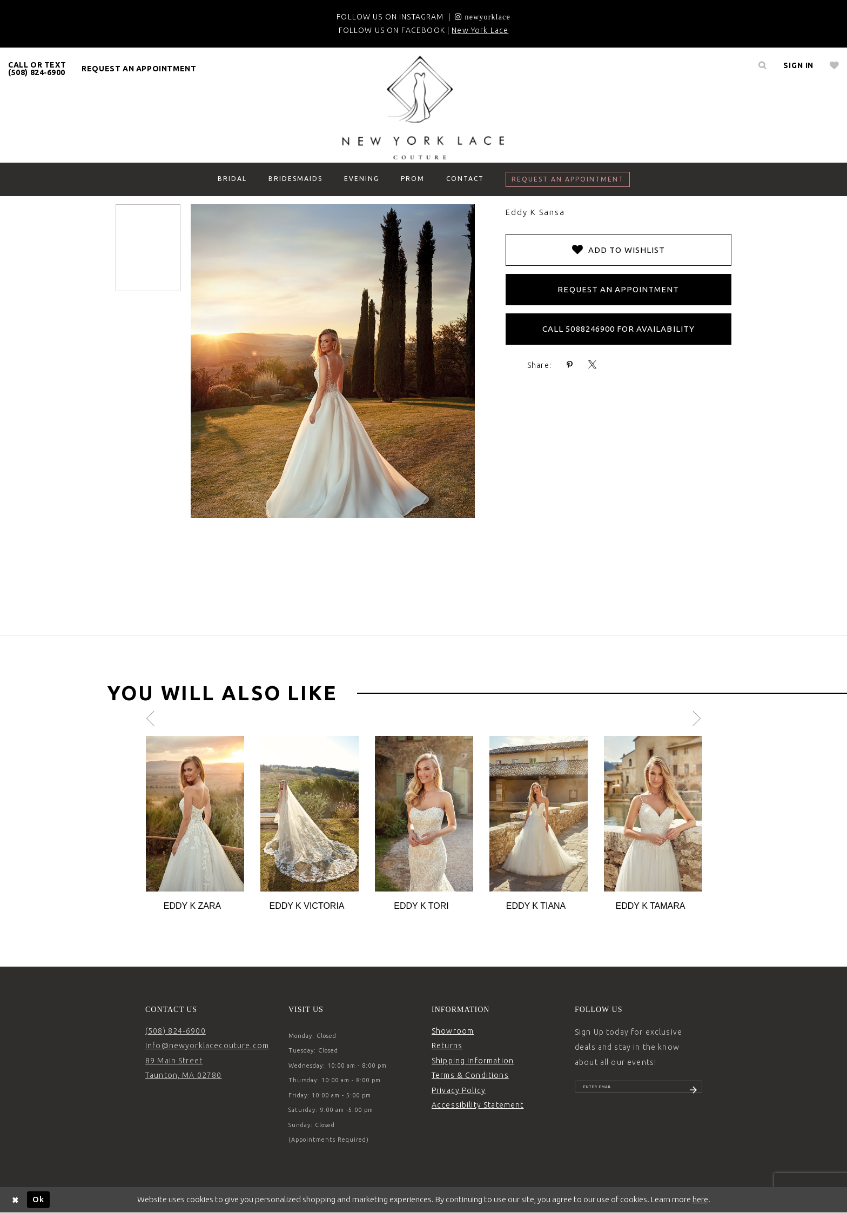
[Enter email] (638, 1091)
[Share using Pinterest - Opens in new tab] (570, 365)
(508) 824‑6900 (175, 1031)
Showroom (453, 1031)
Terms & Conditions (470, 1075)
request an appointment (139, 68)
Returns (447, 1045)
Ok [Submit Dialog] (38, 1199)
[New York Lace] (423, 107)
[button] (798, 65)
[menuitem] (37, 69)
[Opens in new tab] (482, 16)
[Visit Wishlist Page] (834, 65)
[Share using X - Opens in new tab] (592, 365)
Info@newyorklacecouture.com (207, 1045)
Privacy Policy (459, 1090)
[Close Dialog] (15, 1199)
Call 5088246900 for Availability (618, 328)
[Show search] (762, 65)
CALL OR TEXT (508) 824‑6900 (37, 69)
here (700, 1199)
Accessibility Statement (477, 1105)
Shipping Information (473, 1060)
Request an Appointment (618, 289)
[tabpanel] (195, 824)
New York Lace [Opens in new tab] (480, 30)
